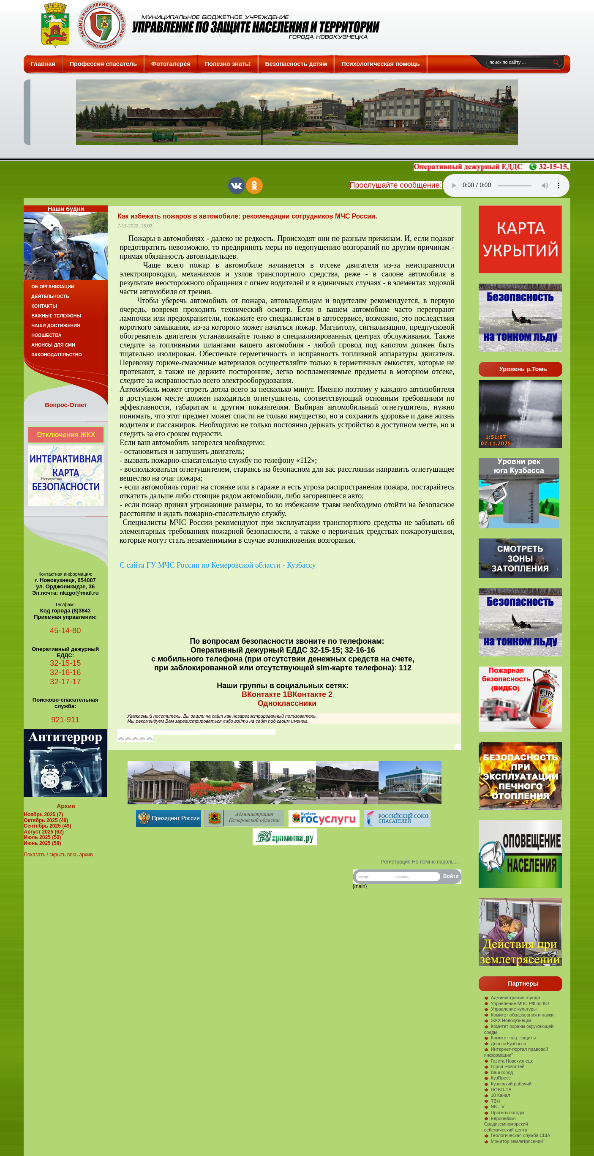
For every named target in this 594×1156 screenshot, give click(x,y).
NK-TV (494, 1106)
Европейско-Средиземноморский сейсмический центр (506, 1124)
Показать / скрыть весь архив (58, 855)
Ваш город (498, 1072)
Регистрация (396, 862)
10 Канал (497, 1095)
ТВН (492, 1101)
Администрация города (512, 997)
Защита (206, 25)
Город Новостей (504, 1066)
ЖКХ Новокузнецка (507, 1020)
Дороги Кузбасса (505, 1043)
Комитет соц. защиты (510, 1037)
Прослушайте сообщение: (396, 185)
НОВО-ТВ (498, 1089)
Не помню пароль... (435, 862)
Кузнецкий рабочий (507, 1083)
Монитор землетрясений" (514, 1141)
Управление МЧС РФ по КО (516, 1003)
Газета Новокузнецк (508, 1060)
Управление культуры (510, 1008)
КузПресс (497, 1077)
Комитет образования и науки (519, 1014)
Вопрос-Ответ (66, 405)
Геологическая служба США (517, 1135)
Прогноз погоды (504, 1112)
